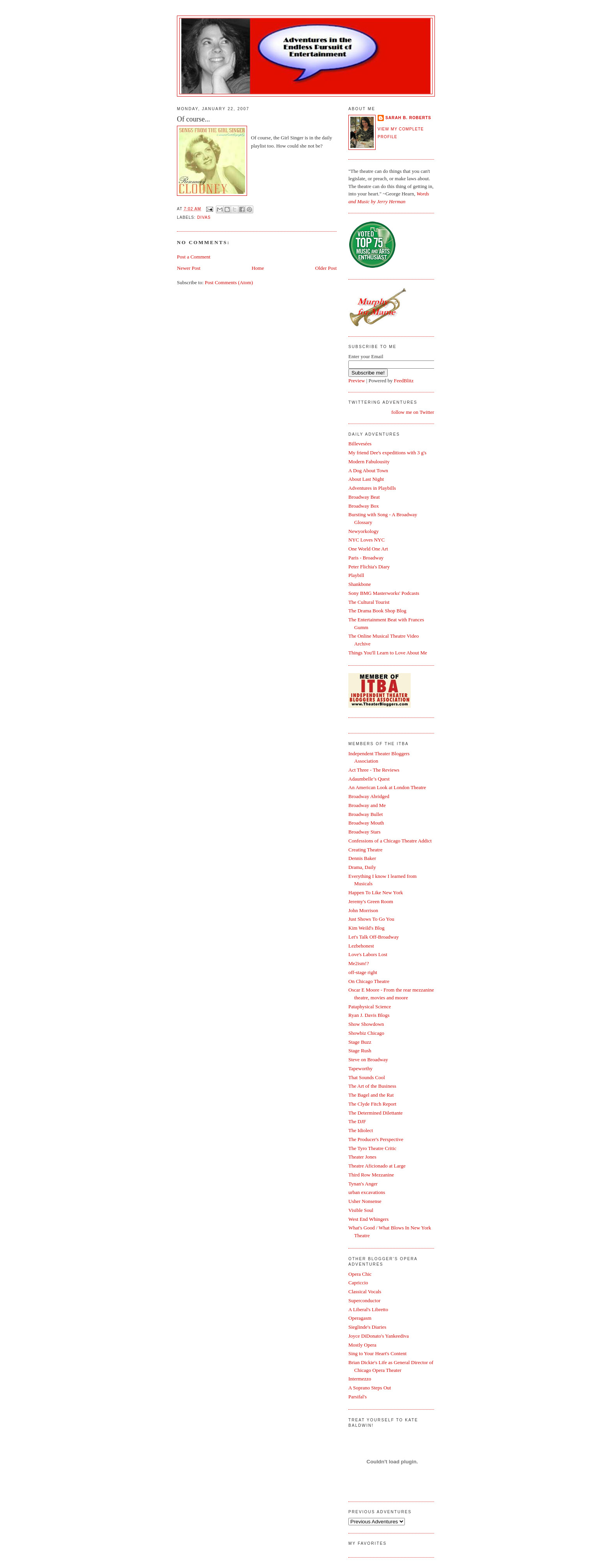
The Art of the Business (372, 1086)
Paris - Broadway (365, 558)
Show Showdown (366, 1024)
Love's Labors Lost (367, 954)
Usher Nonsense (364, 1201)
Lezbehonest (361, 946)
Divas (204, 217)
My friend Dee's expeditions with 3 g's (387, 452)
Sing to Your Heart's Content (377, 1353)
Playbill (356, 575)
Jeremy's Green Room (370, 901)
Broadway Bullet (365, 814)
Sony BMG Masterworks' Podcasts (383, 593)
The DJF (357, 1121)
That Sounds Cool (366, 1077)
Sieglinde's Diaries (367, 1327)
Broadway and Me (367, 805)
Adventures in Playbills (372, 488)
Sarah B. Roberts (408, 118)
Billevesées (359, 444)
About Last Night (366, 479)
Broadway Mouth (366, 823)
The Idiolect (360, 1130)
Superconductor (364, 1300)
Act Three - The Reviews (373, 770)
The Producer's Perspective (375, 1139)
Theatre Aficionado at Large (377, 1166)
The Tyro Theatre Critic (372, 1148)
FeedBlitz (404, 380)
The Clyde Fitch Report (372, 1104)
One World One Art (368, 549)
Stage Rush (359, 1050)
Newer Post (188, 268)
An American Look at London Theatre (387, 787)
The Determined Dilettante (375, 1113)
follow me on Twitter (412, 412)
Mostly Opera (362, 1345)
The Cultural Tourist (369, 602)
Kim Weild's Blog (366, 928)
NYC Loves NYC (366, 540)
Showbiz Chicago (366, 1033)
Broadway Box (363, 506)
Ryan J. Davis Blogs (369, 1015)
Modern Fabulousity (369, 461)
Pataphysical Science (369, 1006)
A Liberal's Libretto (368, 1309)
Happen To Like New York (375, 892)
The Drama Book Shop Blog (377, 611)
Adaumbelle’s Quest (369, 779)
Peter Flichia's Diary (369, 567)
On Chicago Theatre (368, 981)
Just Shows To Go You (371, 919)
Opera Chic (360, 1274)
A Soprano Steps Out (369, 1388)
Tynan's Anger (363, 1184)
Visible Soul (360, 1210)
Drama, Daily (362, 867)
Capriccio (358, 1282)
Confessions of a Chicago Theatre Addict (390, 841)
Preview (356, 380)
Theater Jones (362, 1157)
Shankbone (359, 584)
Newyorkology (363, 531)
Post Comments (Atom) (229, 282)
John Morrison (363, 910)
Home (258, 268)
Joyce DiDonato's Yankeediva (378, 1336)
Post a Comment (193, 257)
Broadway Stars (364, 832)
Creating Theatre (365, 850)
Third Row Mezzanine (371, 1175)
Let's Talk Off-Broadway (373, 937)
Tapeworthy (360, 1068)
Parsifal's (357, 1397)
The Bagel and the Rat (371, 1095)
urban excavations (366, 1192)
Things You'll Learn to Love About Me (387, 653)
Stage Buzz (359, 1042)
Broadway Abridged (368, 796)
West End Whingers (368, 1219)
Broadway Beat (364, 497)
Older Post (326, 268)
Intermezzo (359, 1379)
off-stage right (362, 972)
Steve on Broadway (368, 1059)
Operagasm (359, 1318)
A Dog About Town (368, 470)
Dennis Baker (362, 858)
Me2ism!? (358, 963)
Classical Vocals (364, 1291)
